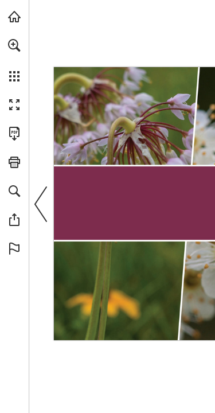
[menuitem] (14, 60)
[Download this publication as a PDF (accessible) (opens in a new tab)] (14, 133)
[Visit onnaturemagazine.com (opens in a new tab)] (14, 16)
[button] (14, 45)
